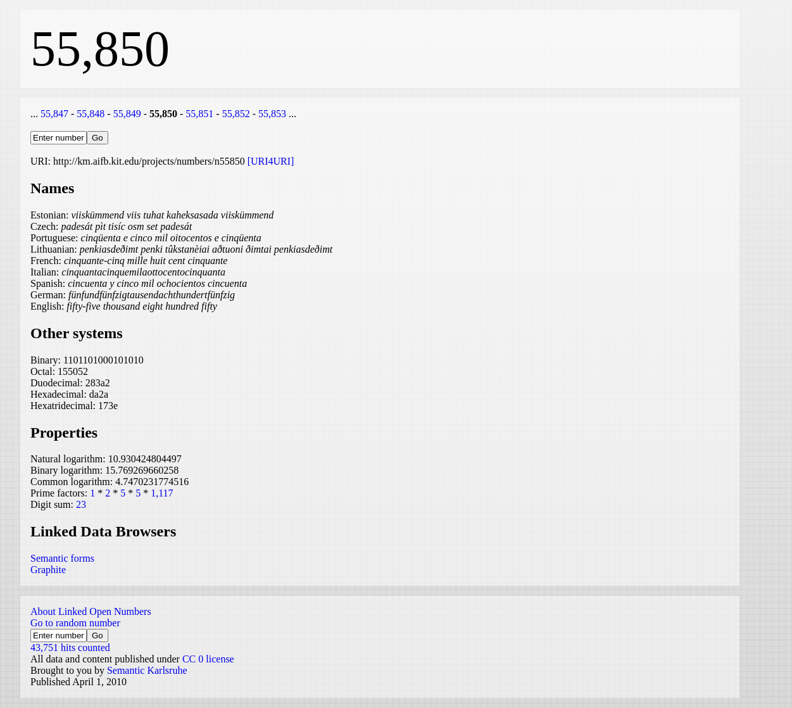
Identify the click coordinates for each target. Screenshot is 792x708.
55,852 (236, 113)
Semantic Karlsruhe (147, 670)
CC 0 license (208, 659)
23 (81, 504)
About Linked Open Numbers (90, 611)
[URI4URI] (271, 161)
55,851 (199, 113)
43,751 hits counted (70, 647)
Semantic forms (62, 558)
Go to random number (75, 622)
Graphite (48, 569)
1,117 (162, 493)
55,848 (90, 113)
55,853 (272, 113)
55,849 (127, 113)
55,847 (54, 113)
